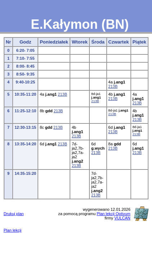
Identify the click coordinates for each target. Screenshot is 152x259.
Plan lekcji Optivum (113, 214)
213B (113, 86)
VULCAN (122, 218)
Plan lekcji (13, 230)
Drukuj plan (14, 214)
